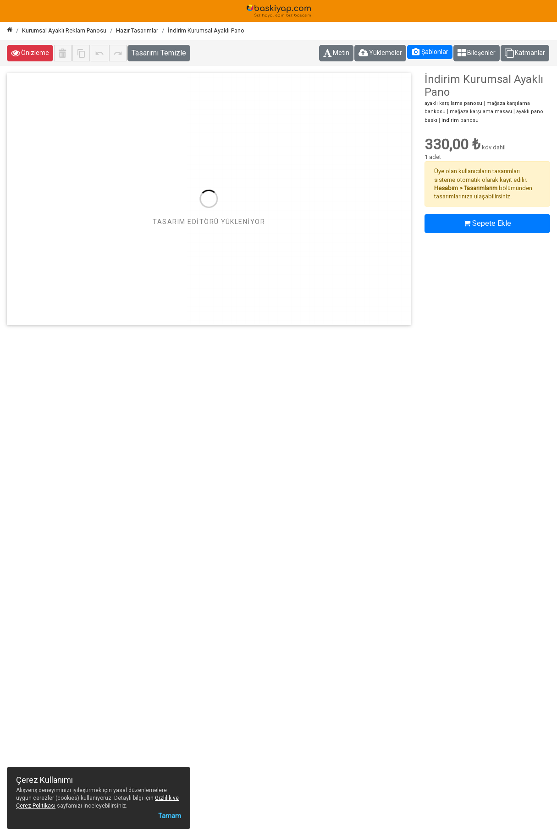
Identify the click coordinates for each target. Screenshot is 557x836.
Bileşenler (477, 53)
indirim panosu (460, 120)
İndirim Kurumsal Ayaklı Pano (206, 30)
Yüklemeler (380, 53)
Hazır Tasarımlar (137, 30)
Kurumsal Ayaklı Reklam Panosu (64, 30)
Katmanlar (525, 53)
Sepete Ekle (487, 223)
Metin (336, 53)
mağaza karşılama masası (481, 112)
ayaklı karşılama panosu (453, 103)
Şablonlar (429, 51)
